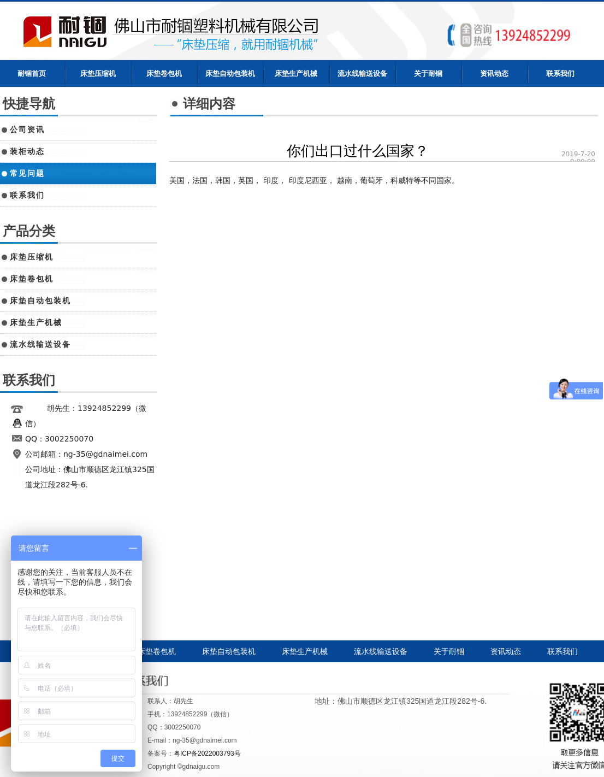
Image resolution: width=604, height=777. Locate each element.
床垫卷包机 (164, 73)
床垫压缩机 (98, 73)
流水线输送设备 (362, 73)
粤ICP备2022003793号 (207, 753)
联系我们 (560, 73)
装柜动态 (27, 151)
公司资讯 (27, 129)
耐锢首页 (31, 73)
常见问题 (27, 173)
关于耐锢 (428, 73)
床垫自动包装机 (230, 73)
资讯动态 (494, 73)
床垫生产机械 (296, 73)
